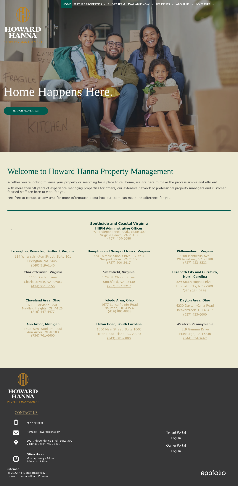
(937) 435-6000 (195, 314)
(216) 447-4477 (43, 311)
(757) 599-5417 (119, 262)
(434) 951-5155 (43, 286)
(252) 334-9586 (194, 290)
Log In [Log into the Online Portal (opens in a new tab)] (176, 438)
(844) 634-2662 (195, 338)
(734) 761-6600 (43, 335)
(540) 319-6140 (43, 265)
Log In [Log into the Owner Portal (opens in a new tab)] (176, 451)
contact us (33, 197)
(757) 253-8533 (195, 262)
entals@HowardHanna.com (44, 431)
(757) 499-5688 (119, 238)
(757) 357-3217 (119, 286)
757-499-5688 (35, 422)
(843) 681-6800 (119, 338)
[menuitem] (66, 4)
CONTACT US (26, 413)
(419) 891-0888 (119, 311)
